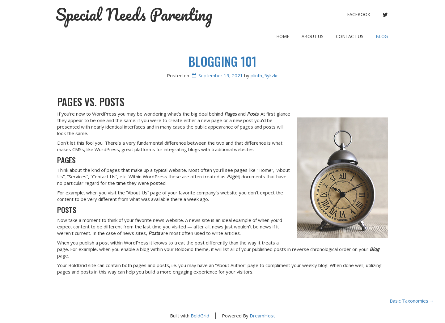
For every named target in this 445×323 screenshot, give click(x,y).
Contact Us (349, 36)
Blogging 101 (222, 61)
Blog (382, 36)
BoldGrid (200, 315)
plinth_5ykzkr (264, 75)
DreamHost (262, 315)
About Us (313, 36)
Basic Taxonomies (412, 301)
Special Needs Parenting (134, 14)
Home (282, 36)
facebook (358, 14)
